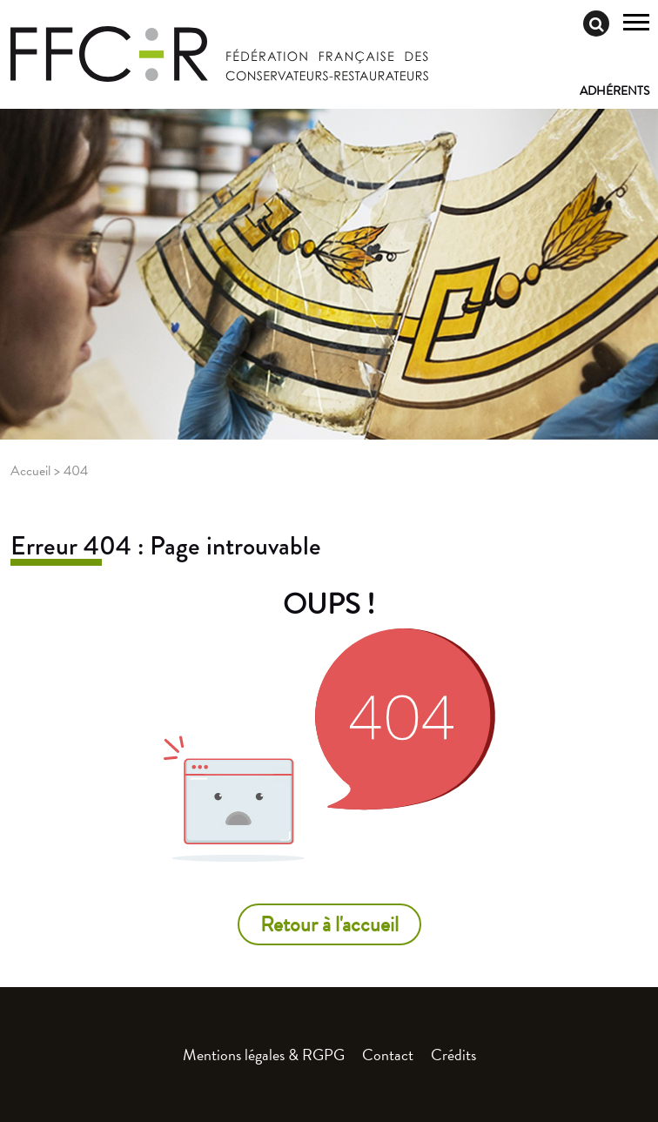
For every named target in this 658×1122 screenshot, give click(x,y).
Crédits (453, 1054)
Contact (387, 1054)
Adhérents (614, 91)
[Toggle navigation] (636, 24)
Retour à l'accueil (329, 924)
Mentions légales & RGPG (264, 1054)
